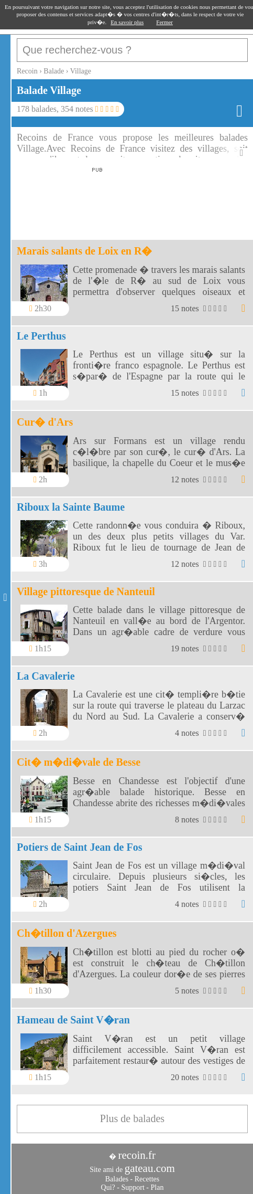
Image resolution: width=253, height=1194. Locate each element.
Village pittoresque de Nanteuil (86, 591)
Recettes (147, 1179)
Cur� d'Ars (45, 422)
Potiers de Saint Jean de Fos (79, 847)
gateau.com (150, 1168)
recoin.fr (137, 1155)
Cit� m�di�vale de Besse (78, 762)
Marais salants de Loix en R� (84, 251)
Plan (157, 1187)
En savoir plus (127, 22)
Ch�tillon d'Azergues (67, 933)
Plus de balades (132, 1118)
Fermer (164, 22)
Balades (116, 1179)
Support (132, 1187)
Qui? (108, 1187)
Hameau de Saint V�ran (73, 1020)
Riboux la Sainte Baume (71, 507)
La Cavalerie (46, 676)
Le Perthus (41, 336)
